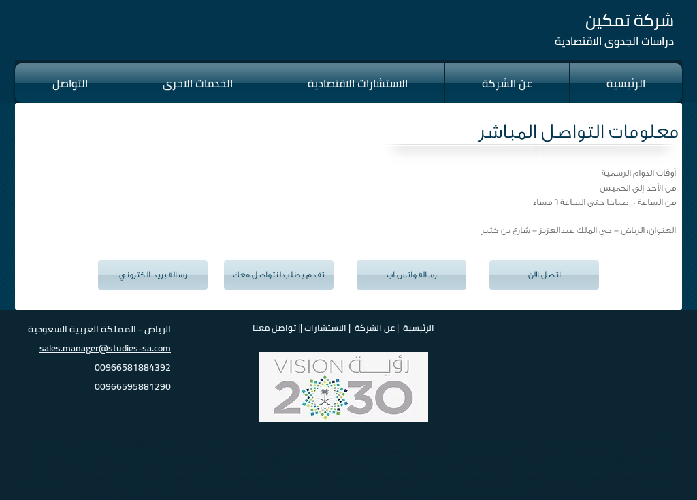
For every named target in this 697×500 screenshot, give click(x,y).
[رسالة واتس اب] (411, 275)
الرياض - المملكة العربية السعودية (99, 329)
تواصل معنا (274, 327)
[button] (70, 83)
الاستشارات (325, 327)
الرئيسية (418, 327)
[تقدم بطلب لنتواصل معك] (279, 275)
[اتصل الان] (544, 275)
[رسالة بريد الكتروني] (153, 275)
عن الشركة (375, 327)
